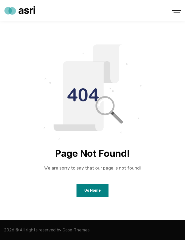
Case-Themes (76, 230)
